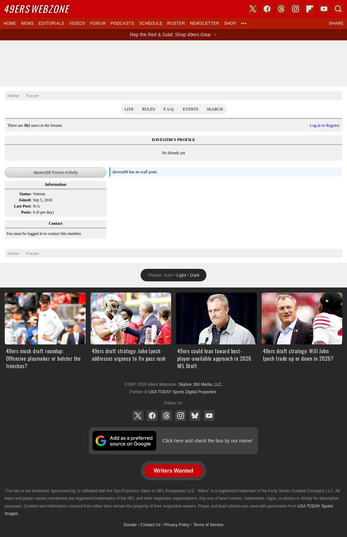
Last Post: (23, 206)
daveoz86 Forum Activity (56, 172)
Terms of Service (208, 524)
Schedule (150, 23)
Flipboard (309, 8)
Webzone (36, 9)
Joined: (25, 200)
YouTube (209, 415)
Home (9, 23)
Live (129, 109)
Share (336, 23)
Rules (148, 109)
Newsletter (204, 23)
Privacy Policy (177, 524)
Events (191, 109)
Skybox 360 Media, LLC (200, 384)
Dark (194, 275)
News (27, 23)
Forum (98, 23)
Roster (176, 23)
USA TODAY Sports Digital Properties (182, 392)
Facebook (152, 415)
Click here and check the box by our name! (207, 440)
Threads (166, 415)
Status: (25, 194)
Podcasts (122, 23)
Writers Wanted (173, 471)
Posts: (26, 212)
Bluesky (194, 415)
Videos (77, 23)
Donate (130, 524)
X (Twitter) (137, 415)
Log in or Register (325, 125)
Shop (230, 23)
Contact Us (150, 524)
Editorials (51, 23)
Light (181, 275)
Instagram (180, 415)
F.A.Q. (168, 109)
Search (215, 109)
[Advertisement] (173, 63)
